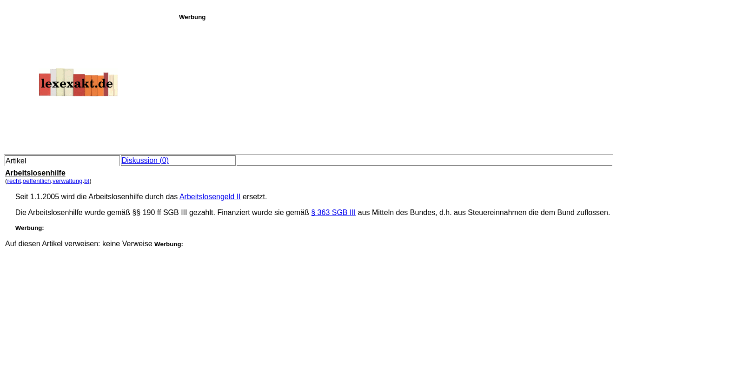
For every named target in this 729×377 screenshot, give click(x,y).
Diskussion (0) (145, 160)
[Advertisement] (451, 85)
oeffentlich (37, 180)
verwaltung (67, 180)
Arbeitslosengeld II (210, 197)
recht (14, 180)
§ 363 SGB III (333, 212)
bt (86, 180)
